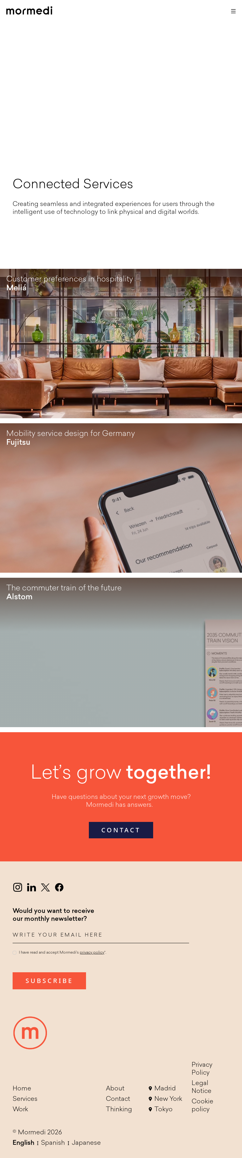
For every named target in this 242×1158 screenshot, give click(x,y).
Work (20, 1110)
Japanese (86, 1143)
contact (121, 830)
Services (25, 1099)
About (115, 1089)
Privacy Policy (202, 1069)
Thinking (119, 1110)
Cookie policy (202, 1106)
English (23, 1143)
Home (22, 1089)
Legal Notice (201, 1087)
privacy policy (92, 953)
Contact (118, 1099)
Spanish (53, 1143)
